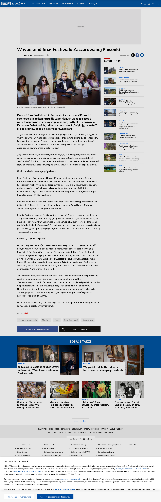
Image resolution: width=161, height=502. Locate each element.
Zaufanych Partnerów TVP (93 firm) (27, 471)
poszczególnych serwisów (71, 479)
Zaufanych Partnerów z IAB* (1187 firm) (131, 469)
